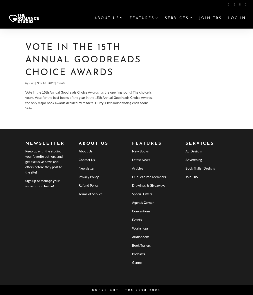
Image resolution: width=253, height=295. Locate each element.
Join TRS (210, 18)
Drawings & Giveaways (148, 185)
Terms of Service (90, 194)
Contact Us (87, 160)
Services (177, 18)
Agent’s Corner (143, 203)
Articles (137, 168)
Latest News (141, 160)
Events (61, 83)
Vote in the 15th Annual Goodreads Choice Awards (83, 60)
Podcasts (138, 254)
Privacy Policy (89, 177)
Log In (237, 18)
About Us (106, 18)
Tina (31, 83)
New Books (140, 151)
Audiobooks (140, 237)
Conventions (141, 211)
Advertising (193, 160)
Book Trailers (141, 245)
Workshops (140, 228)
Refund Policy (89, 185)
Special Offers (142, 194)
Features (142, 18)
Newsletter (87, 168)
